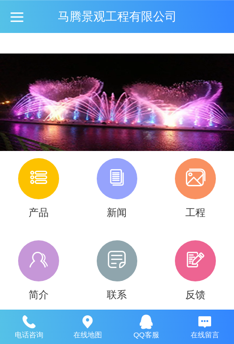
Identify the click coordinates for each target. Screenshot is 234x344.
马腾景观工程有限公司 (117, 16)
